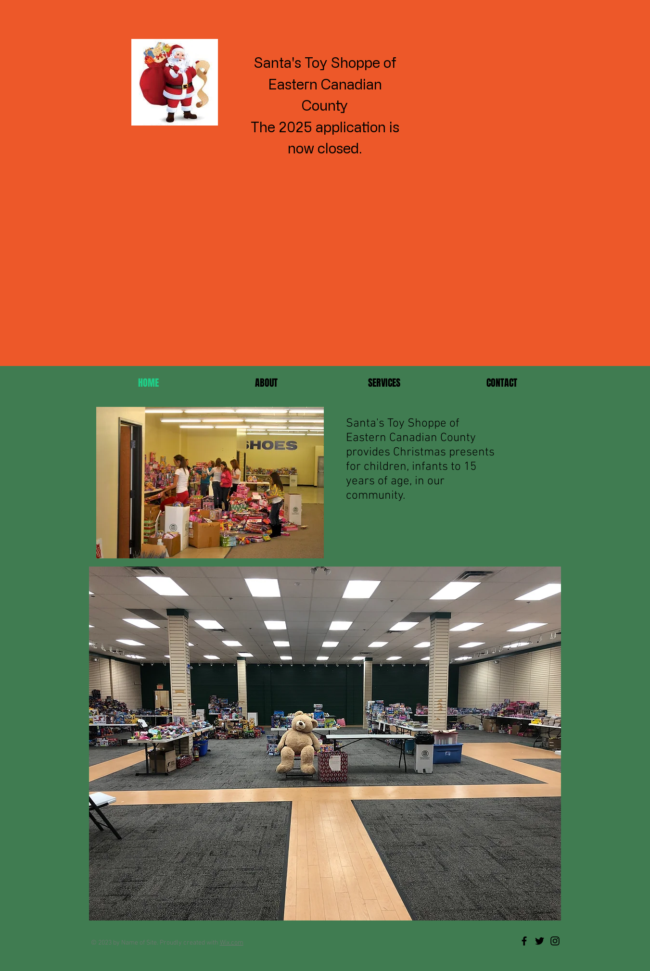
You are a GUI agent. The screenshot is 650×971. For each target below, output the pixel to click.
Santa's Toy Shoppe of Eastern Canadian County (325, 83)
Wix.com (231, 943)
